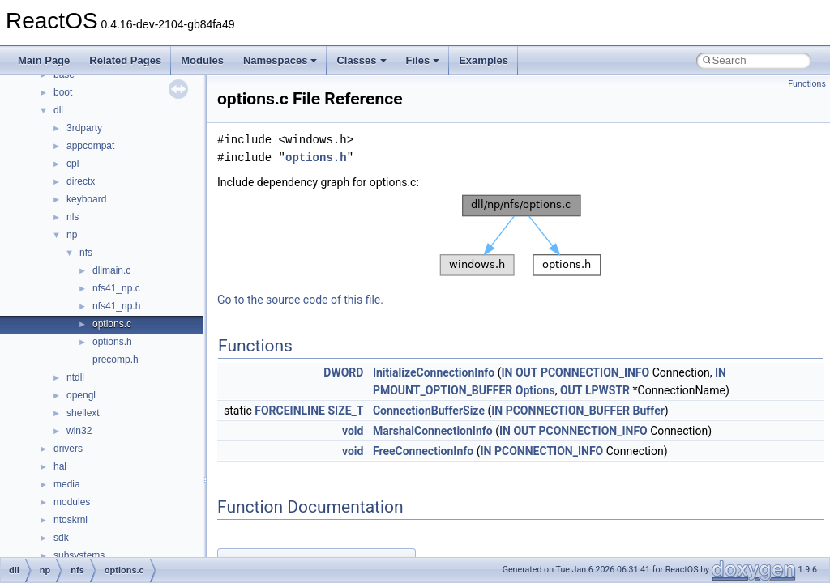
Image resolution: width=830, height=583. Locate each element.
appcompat (90, 145)
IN (506, 372)
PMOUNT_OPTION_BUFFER (442, 390)
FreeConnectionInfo (423, 451)
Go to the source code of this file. (300, 299)
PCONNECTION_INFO (595, 372)
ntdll (75, 377)
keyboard (86, 199)
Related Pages (125, 60)
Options (535, 390)
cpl (72, 163)
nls (72, 217)
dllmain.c (111, 270)
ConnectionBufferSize (429, 410)
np (71, 234)
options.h (112, 341)
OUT (527, 372)
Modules (202, 60)
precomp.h (115, 359)
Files (423, 60)
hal (59, 466)
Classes (361, 60)
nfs (85, 252)
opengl (81, 395)
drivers (68, 448)
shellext (83, 413)
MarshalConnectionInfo (433, 430)
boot (62, 92)
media (66, 484)
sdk (61, 537)
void (352, 430)
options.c (111, 324)
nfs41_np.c (116, 288)
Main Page (44, 60)
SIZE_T (345, 410)
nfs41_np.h (116, 306)
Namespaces (280, 60)
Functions (807, 84)
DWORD (343, 372)
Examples (483, 60)
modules (71, 502)
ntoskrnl (70, 520)
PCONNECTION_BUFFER (568, 410)
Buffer (649, 410)
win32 (79, 430)
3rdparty (84, 128)
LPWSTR (607, 390)
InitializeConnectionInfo (433, 372)
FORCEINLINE (290, 410)
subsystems (79, 555)
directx (80, 181)
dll (58, 110)
